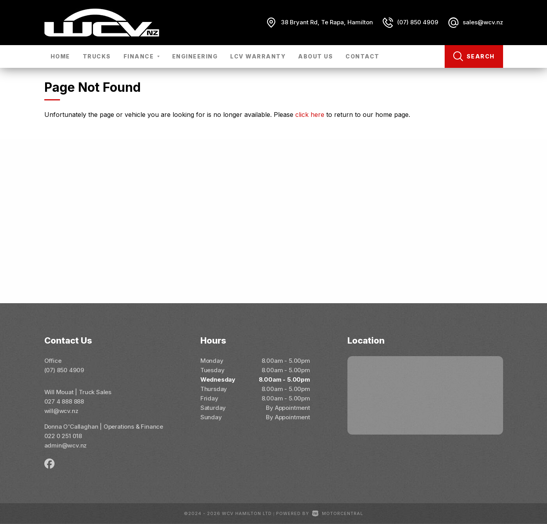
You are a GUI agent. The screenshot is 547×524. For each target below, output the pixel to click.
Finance (142, 56)
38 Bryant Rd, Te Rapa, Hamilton (327, 22)
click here (309, 114)
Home (60, 56)
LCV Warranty (257, 56)
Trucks (97, 56)
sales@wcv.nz (483, 22)
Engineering (195, 56)
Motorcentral (337, 513)
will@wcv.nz (61, 411)
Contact (362, 56)
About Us (315, 56)
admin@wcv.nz (65, 445)
